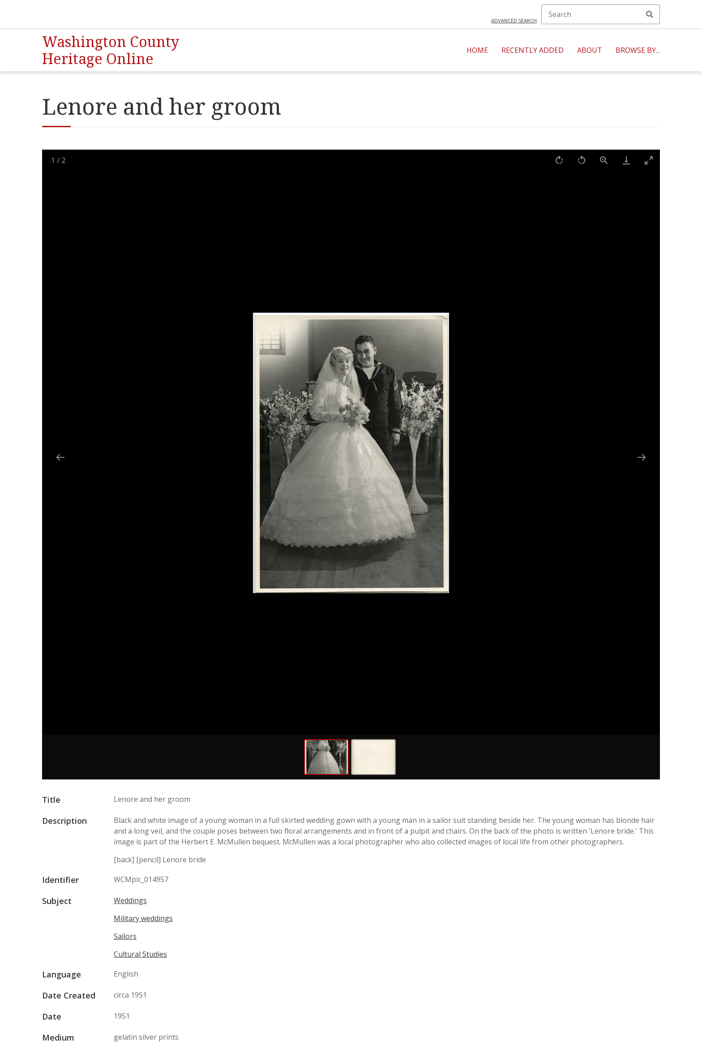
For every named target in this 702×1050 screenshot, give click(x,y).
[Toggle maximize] (649, 160)
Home (477, 50)
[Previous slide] (60, 457)
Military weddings (143, 918)
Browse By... (638, 50)
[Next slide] (641, 457)
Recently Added (532, 50)
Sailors (125, 936)
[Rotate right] (559, 160)
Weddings (130, 900)
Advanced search (514, 20)
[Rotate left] (581, 160)
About (589, 50)
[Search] (600, 14)
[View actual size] (604, 160)
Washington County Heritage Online (110, 50)
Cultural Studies (140, 954)
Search (649, 14)
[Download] (626, 160)
